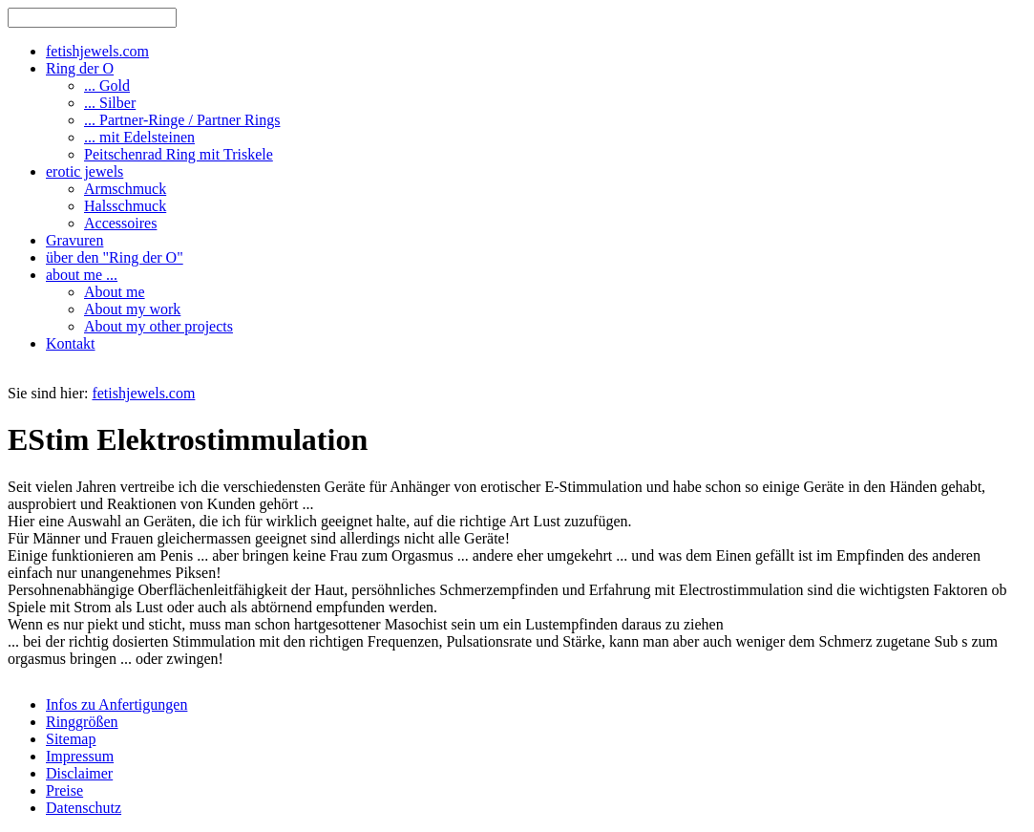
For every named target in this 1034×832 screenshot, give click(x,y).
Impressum (80, 756)
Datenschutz (83, 808)
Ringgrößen (82, 722)
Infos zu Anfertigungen (116, 704)
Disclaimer (79, 773)
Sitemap (70, 739)
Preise (64, 790)
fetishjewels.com (143, 393)
